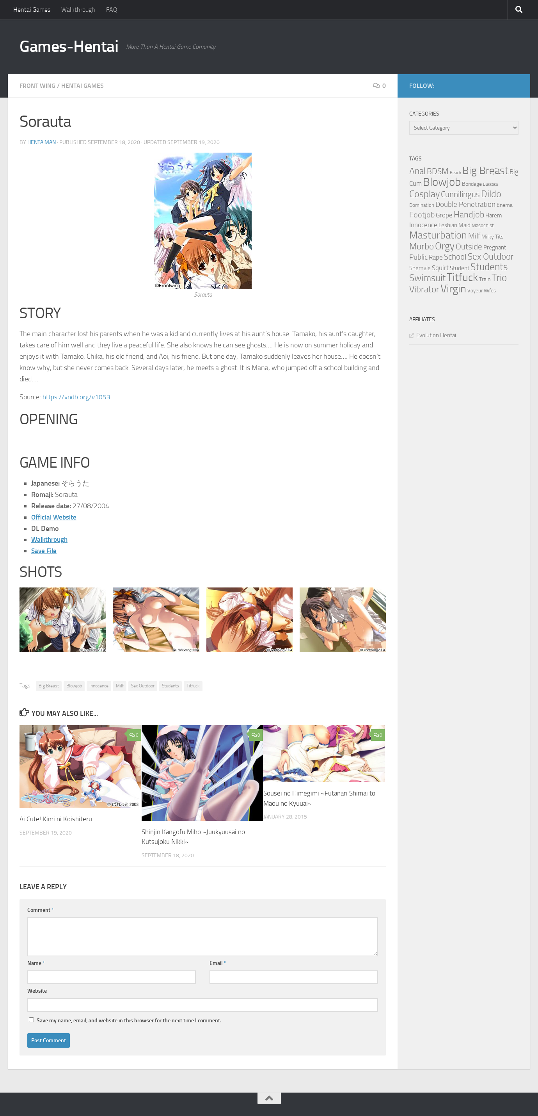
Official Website (54, 517)
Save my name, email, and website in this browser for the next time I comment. (129, 1020)
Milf (120, 686)
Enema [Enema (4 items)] (505, 205)
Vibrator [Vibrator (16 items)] (424, 289)
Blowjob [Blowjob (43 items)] (442, 182)
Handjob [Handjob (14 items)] (469, 215)
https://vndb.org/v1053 (77, 397)
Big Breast (49, 686)
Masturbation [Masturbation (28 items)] (438, 235)
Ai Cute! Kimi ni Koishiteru (56, 819)
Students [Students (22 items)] (489, 266)
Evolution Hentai (436, 335)
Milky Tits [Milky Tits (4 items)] (492, 236)
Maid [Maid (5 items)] (464, 225)
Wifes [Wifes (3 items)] (490, 291)
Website (37, 991)
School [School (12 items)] (455, 257)
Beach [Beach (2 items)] (455, 172)
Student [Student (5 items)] (459, 268)
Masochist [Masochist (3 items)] (483, 225)
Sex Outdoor (142, 686)
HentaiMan (41, 142)
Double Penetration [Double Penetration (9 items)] (465, 204)
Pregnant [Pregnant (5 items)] (494, 247)
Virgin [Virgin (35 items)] (453, 288)
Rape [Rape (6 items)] (436, 257)
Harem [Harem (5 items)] (493, 215)
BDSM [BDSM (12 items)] (438, 171)
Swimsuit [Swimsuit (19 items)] (427, 277)
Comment (40, 910)
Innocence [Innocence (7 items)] (423, 225)
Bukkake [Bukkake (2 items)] (490, 184)
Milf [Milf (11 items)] (474, 235)
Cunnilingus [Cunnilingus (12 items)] (460, 194)
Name (36, 963)
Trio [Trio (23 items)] (499, 277)
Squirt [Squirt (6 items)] (440, 268)
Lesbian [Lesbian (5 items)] (448, 225)
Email (218, 963)
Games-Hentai (69, 46)
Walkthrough (78, 9)
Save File (44, 550)
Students (170, 686)
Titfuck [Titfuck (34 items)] (462, 277)
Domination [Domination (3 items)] (421, 205)
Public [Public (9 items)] (418, 257)
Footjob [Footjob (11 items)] (422, 214)
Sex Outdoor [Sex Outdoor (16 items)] (491, 256)
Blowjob (74, 686)
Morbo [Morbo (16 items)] (421, 246)
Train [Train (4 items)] (484, 279)
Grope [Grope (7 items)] (444, 215)
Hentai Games (31, 9)
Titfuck (193, 686)
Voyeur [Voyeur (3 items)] (475, 291)
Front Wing (37, 85)
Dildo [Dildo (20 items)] (491, 194)
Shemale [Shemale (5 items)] (420, 268)
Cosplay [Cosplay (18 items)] (424, 194)
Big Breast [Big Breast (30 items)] (485, 170)
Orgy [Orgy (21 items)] (445, 246)
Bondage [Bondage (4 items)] (472, 184)
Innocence (98, 686)
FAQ (111, 9)
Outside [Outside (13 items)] (469, 246)
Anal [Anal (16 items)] (417, 171)
